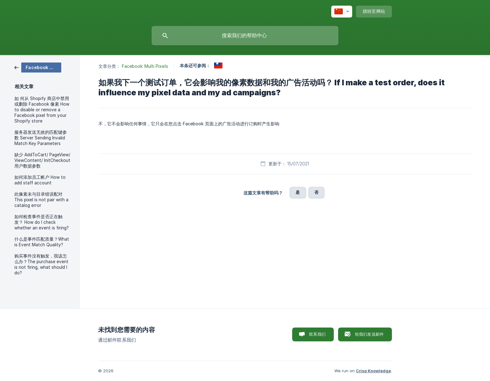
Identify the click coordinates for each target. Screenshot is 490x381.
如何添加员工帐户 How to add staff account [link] (40, 180)
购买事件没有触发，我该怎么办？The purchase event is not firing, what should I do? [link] (41, 264)
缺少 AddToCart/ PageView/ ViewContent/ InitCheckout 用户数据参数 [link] (42, 160)
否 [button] (316, 192)
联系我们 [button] (317, 334)
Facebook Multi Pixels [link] (145, 66)
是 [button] (298, 192)
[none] (341, 12)
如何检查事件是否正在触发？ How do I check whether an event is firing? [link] (41, 222)
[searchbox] (245, 35)
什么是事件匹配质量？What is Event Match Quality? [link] (41, 242)
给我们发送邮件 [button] (369, 334)
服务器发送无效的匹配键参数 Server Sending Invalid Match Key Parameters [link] (40, 138)
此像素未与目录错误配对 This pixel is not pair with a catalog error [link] (41, 200)
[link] (37, 67)
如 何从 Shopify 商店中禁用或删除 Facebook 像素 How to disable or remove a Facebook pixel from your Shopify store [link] (41, 109)
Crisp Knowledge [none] (373, 370)
